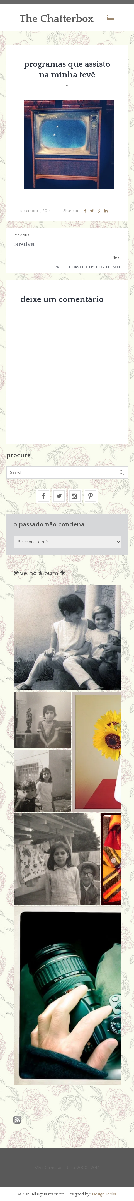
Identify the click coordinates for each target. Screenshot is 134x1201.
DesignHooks (104, 1194)
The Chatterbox (57, 19)
